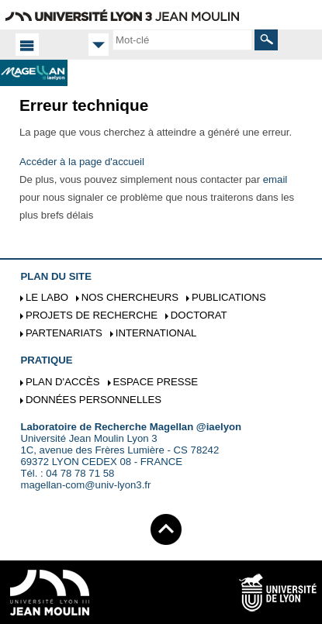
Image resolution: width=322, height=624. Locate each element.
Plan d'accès (63, 382)
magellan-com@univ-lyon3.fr (85, 485)
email (275, 179)
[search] (182, 39)
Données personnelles (93, 399)
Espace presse (155, 382)
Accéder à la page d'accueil (81, 161)
